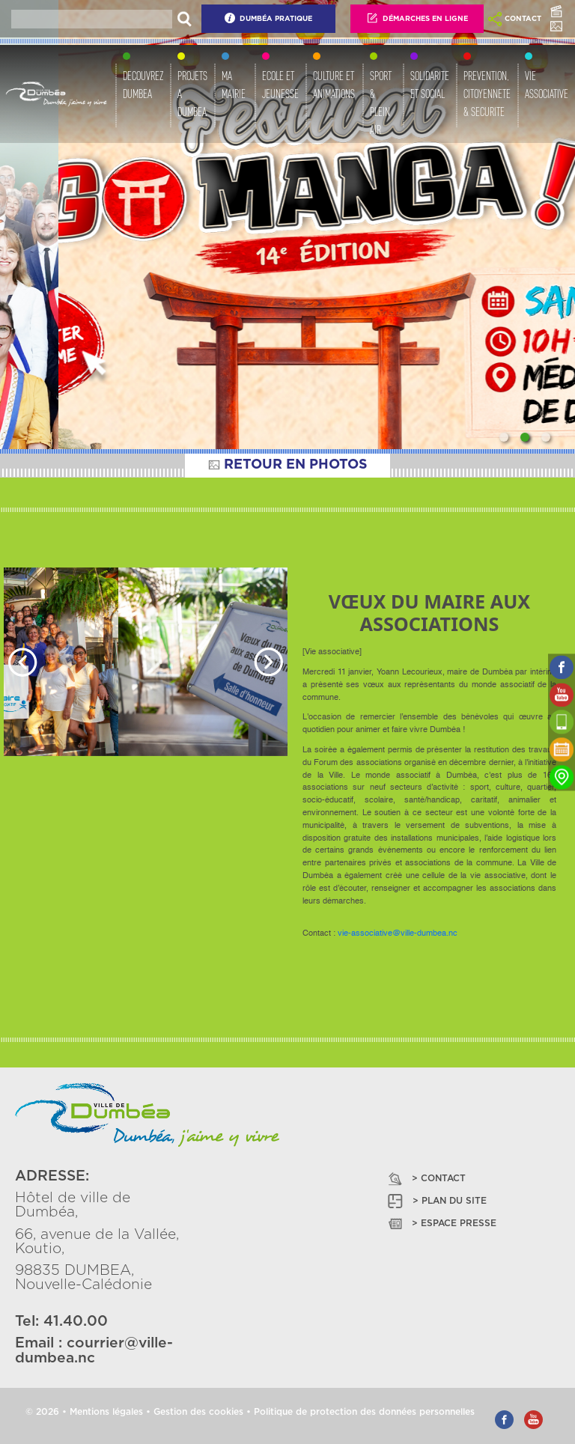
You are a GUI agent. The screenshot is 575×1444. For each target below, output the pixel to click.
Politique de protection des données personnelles (364, 1411)
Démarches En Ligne (417, 18)
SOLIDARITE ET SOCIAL (429, 85)
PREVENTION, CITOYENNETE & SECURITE (487, 94)
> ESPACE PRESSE (441, 1223)
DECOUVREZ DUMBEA (143, 85)
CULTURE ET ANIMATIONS (334, 85)
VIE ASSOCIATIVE (546, 85)
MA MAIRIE (234, 85)
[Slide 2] (524, 437)
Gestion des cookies (198, 1411)
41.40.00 (75, 1321)
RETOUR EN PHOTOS (287, 465)
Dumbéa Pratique (268, 18)
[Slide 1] (503, 437)
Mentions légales (106, 1411)
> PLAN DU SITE (436, 1201)
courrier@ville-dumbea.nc (94, 1350)
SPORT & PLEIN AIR (381, 103)
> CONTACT (426, 1178)
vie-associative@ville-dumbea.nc (397, 933)
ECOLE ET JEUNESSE (280, 85)
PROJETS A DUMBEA (192, 94)
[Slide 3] (545, 437)
